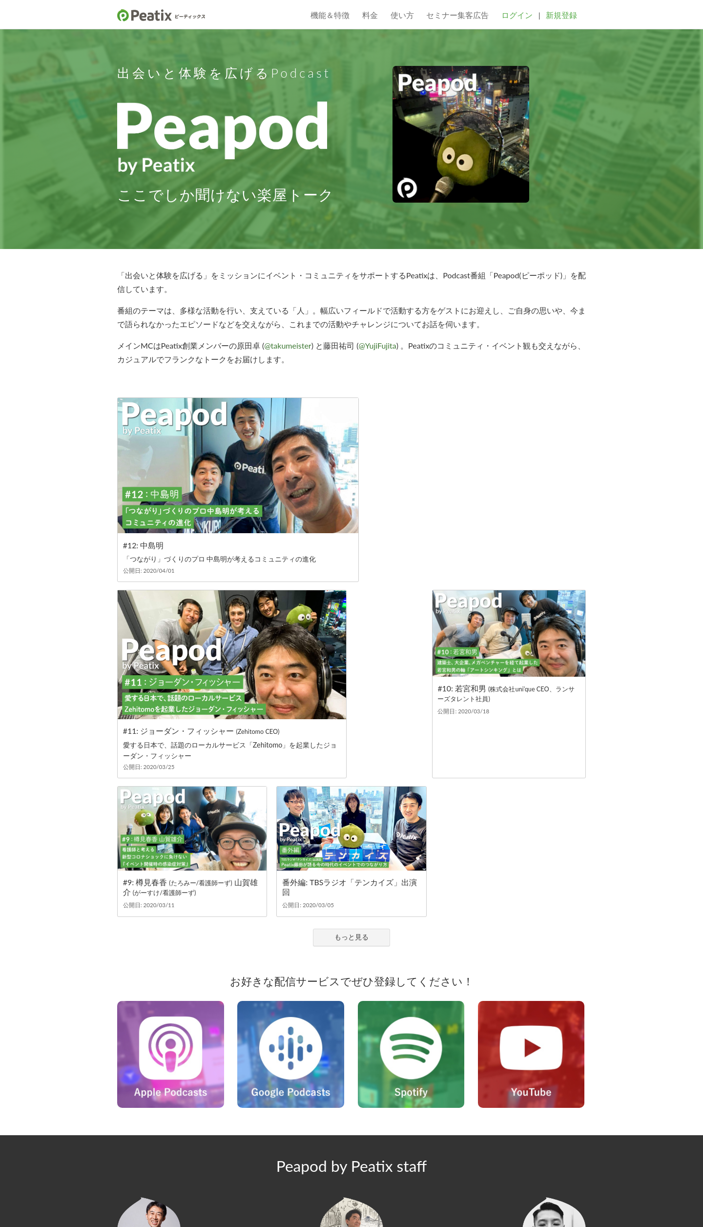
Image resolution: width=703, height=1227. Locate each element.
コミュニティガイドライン (284, 1155)
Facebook (140, 1172)
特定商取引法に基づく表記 (302, 1206)
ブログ (180, 1155)
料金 (370, 15)
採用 (344, 1155)
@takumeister (287, 345)
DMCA (353, 1206)
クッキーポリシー (392, 1206)
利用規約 (129, 1206)
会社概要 (217, 1155)
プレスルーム (383, 1155)
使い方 (402, 15)
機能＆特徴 (330, 15)
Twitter (123, 1172)
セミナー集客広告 (457, 15)
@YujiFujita (377, 345)
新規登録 (561, 15)
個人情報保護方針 (170, 1206)
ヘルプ (546, 1162)
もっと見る (351, 745)
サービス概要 (137, 1155)
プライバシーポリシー (231, 1206)
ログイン (517, 15)
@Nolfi (554, 1106)
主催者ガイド (437, 1155)
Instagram (157, 1172)
